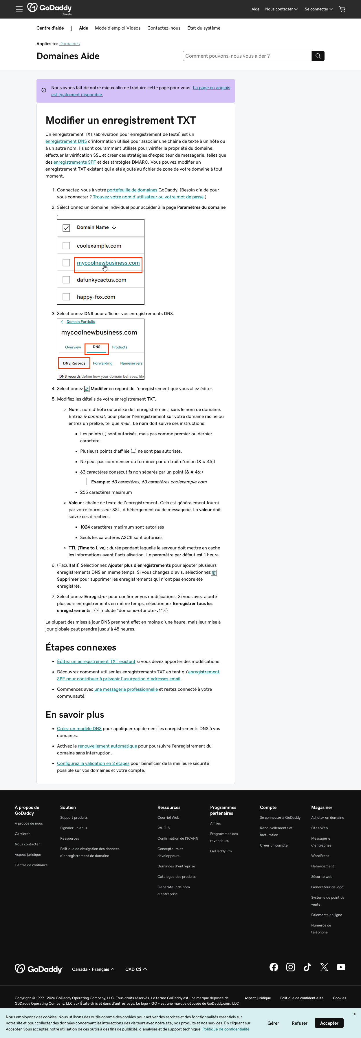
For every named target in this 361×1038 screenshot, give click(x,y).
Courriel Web (168, 817)
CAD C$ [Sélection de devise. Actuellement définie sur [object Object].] (137, 969)
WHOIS (163, 828)
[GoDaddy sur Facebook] (274, 970)
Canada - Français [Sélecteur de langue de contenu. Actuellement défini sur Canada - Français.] (94, 969)
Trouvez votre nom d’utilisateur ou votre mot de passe (148, 196)
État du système (203, 27)
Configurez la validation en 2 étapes (93, 763)
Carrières (22, 834)
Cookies (339, 998)
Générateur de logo (327, 887)
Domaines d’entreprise (176, 866)
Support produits (74, 817)
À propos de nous (29, 823)
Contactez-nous (163, 27)
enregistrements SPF (75, 162)
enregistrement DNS (66, 141)
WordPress (320, 856)
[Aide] (255, 9)
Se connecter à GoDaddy (280, 817)
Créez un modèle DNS (79, 728)
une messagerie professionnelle (126, 689)
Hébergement (322, 866)
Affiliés (215, 823)
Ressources (69, 838)
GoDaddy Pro (221, 851)
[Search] (318, 56)
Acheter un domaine (327, 817)
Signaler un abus (73, 828)
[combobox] (247, 56)
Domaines (69, 43)
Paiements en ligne (326, 915)
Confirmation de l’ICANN (177, 838)
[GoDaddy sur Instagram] (290, 970)
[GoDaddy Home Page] (39, 969)
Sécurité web (321, 876)
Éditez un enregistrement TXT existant (96, 661)
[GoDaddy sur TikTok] (307, 970)
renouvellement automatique (107, 745)
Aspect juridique (28, 854)
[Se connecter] (320, 9)
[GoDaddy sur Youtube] (341, 970)
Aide (83, 27)
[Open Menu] (16, 9)
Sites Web (319, 828)
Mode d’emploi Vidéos (117, 27)
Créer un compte (274, 845)
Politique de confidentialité (302, 998)
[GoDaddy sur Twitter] (324, 970)
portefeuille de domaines (132, 189)
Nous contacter (27, 844)
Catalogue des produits (176, 876)
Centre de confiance (31, 865)
